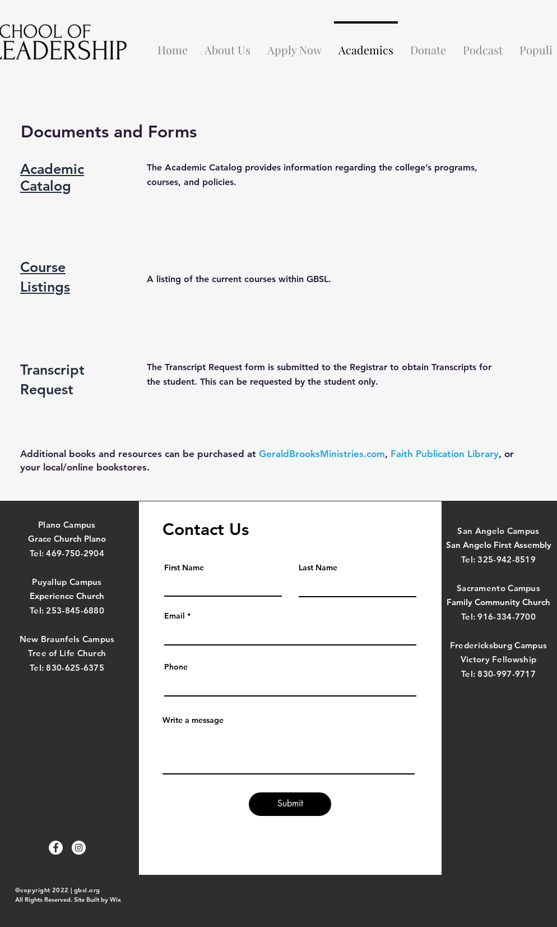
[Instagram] (79, 848)
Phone (176, 667)
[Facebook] (56, 848)
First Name (184, 567)
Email (174, 616)
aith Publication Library (447, 453)
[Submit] (290, 804)
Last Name (318, 567)
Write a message (193, 720)
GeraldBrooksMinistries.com (322, 453)
